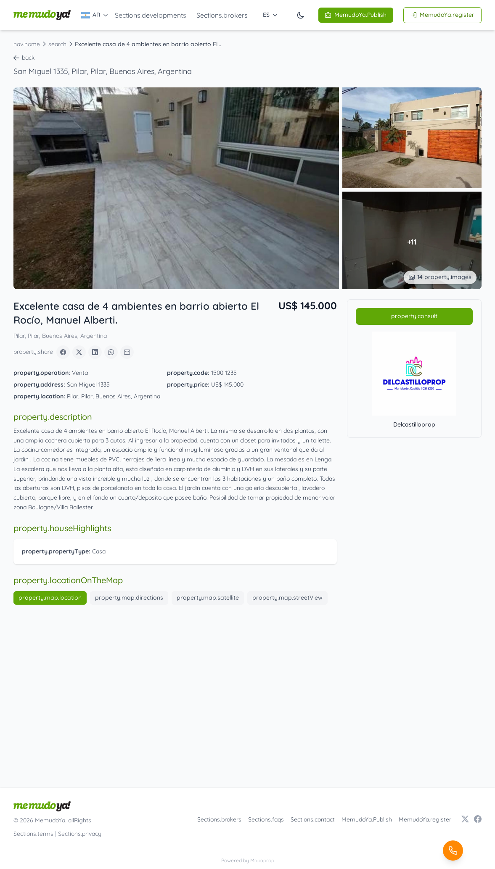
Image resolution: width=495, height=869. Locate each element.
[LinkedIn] (95, 352)
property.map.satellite (208, 597)
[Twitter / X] (465, 820)
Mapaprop (262, 860)
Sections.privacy (79, 833)
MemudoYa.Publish (355, 14)
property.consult (414, 316)
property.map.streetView (287, 597)
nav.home (26, 44)
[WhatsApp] (111, 352)
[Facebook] (63, 352)
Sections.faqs (266, 819)
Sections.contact (313, 819)
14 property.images (440, 277)
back (23, 57)
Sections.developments (150, 15)
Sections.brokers (222, 15)
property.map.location (50, 597)
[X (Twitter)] (79, 352)
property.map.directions (129, 597)
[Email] (127, 352)
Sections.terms (33, 833)
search (57, 44)
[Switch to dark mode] (300, 15)
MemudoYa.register (442, 14)
